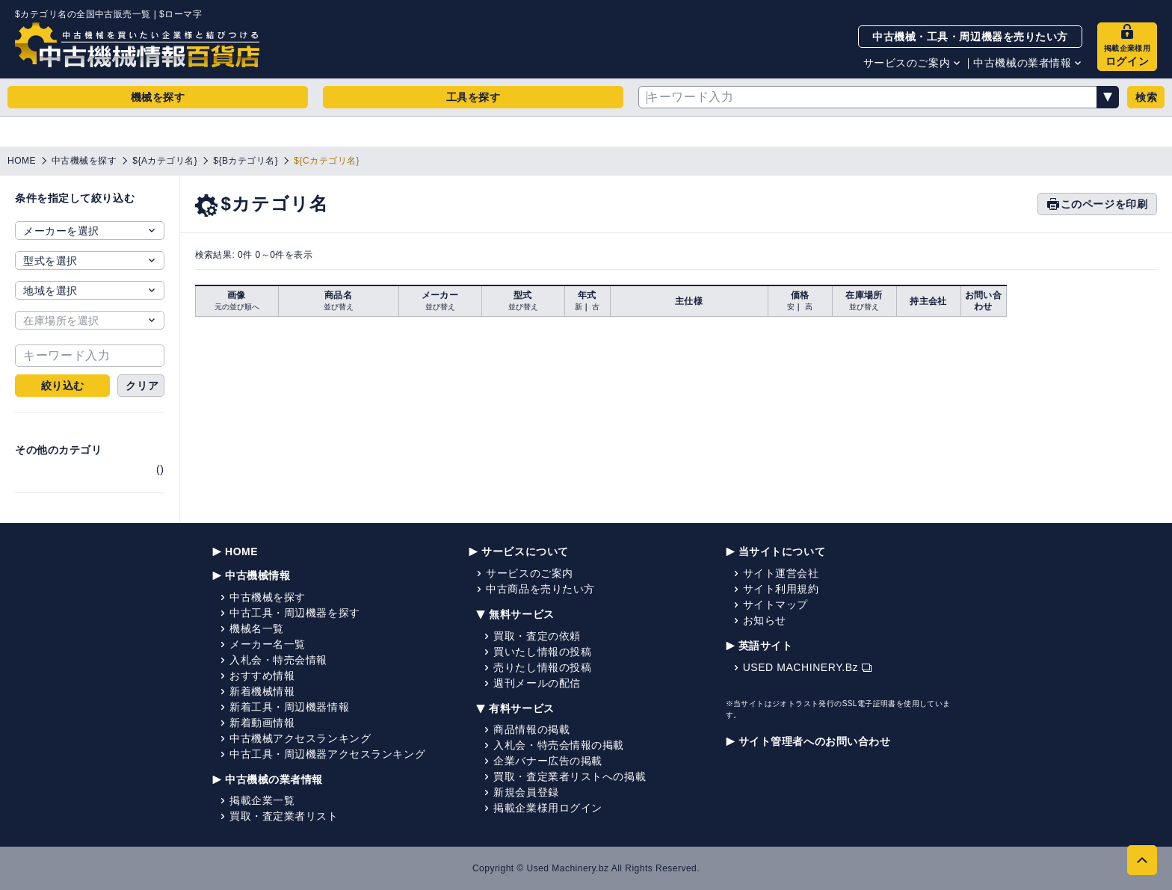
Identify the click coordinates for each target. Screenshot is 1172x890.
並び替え (339, 307)
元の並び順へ (237, 307)
